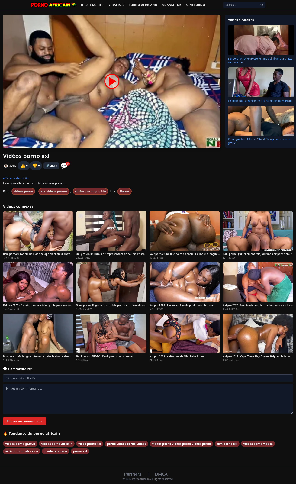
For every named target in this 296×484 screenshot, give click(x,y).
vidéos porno (23, 191)
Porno (124, 191)
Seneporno (195, 5)
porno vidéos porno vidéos (126, 444)
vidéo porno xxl (89, 444)
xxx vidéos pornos (53, 191)
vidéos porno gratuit (20, 444)
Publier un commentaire (24, 421)
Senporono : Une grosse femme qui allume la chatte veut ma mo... (260, 60)
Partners (133, 474)
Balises (116, 5)
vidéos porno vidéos (258, 444)
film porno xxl (227, 444)
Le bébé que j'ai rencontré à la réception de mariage (260, 100)
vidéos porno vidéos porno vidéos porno (181, 444)
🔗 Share (51, 165)
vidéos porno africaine (21, 451)
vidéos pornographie (90, 191)
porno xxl (80, 451)
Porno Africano (143, 5)
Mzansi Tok (172, 5)
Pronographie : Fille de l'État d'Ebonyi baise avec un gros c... (259, 141)
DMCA (161, 474)
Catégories (92, 5)
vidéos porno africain (56, 444)
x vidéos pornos (55, 451)
